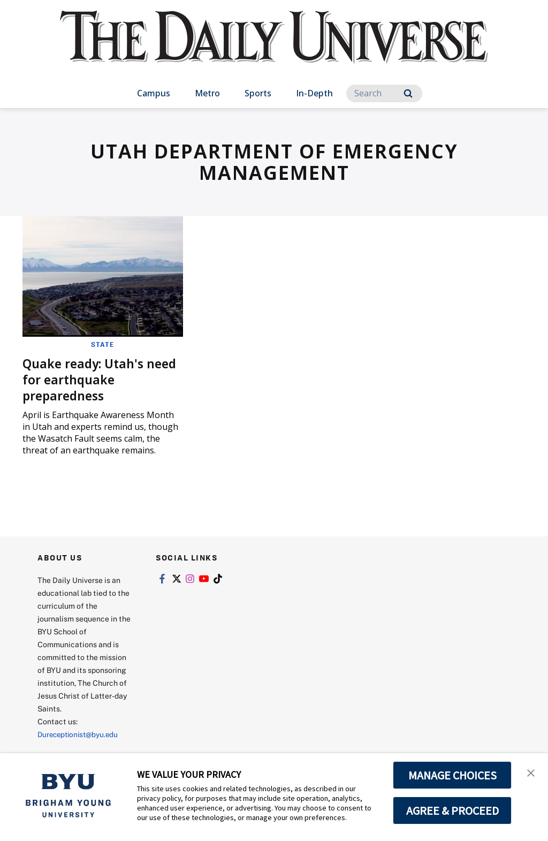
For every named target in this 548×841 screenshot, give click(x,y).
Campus (153, 93)
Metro (207, 93)
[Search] (384, 93)
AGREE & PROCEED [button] (452, 810)
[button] (530, 772)
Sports (258, 93)
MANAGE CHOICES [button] (452, 775)
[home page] (274, 48)
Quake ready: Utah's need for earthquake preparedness (88, 379)
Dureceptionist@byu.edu (80, 733)
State (103, 344)
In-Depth (314, 93)
